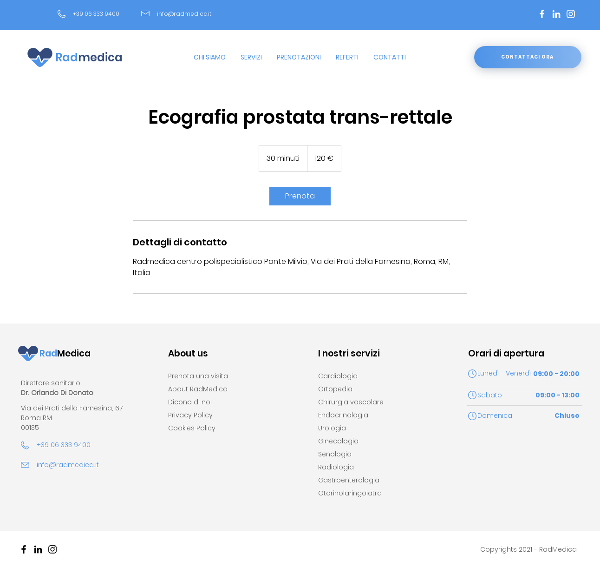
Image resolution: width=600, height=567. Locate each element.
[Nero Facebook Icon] (23, 549)
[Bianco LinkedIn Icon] (556, 14)
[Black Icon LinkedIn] (38, 549)
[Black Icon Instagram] (52, 549)
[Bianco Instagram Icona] (570, 14)
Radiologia (336, 467)
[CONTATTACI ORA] (527, 57)
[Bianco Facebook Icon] (542, 14)
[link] (300, 196)
